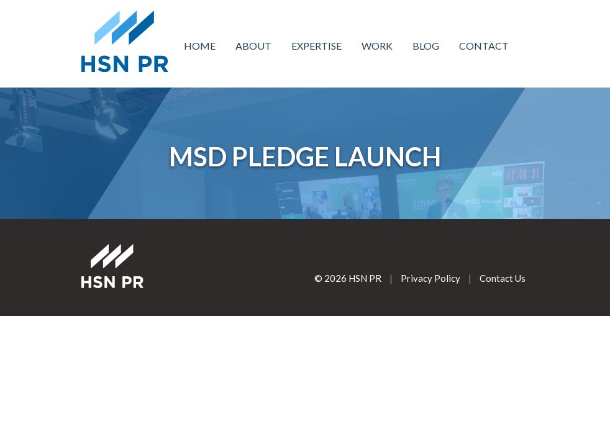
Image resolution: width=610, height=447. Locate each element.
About (253, 46)
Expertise (316, 46)
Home (200, 46)
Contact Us (503, 278)
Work (377, 46)
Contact (484, 46)
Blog (425, 46)
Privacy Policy (430, 278)
